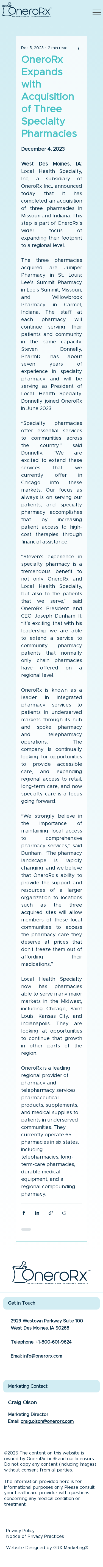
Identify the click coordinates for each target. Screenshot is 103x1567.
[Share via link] (50, 1212)
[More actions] (79, 48)
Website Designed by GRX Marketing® (47, 1548)
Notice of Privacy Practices (35, 1536)
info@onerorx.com (42, 1356)
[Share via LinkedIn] (37, 1212)
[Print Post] (64, 1212)
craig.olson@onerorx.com (47, 1421)
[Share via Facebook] (23, 1212)
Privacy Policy (20, 1531)
